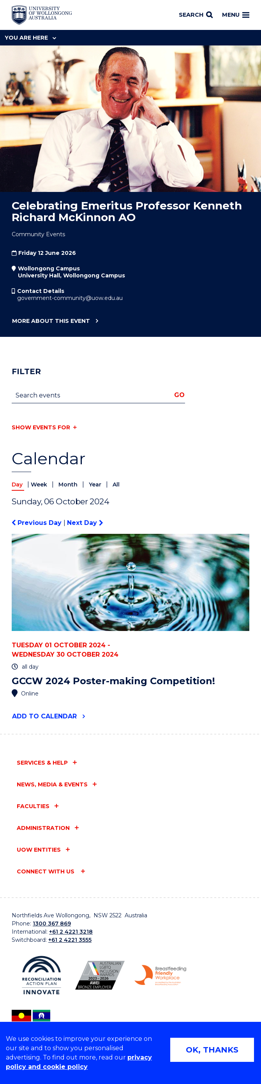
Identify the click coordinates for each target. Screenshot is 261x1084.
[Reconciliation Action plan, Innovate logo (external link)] (41, 975)
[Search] (196, 15)
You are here (30, 37)
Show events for (41, 427)
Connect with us (46, 871)
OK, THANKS (212, 1049)
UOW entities (39, 849)
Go (179, 395)
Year (96, 484)
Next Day (85, 522)
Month (68, 484)
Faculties (33, 806)
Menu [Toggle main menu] (235, 14)
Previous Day (37, 522)
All (116, 484)
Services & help (42, 762)
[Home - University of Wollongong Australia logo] (42, 15)
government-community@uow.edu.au (70, 298)
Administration (43, 827)
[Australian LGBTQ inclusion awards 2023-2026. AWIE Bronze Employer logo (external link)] (100, 975)
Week (40, 484)
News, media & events (52, 784)
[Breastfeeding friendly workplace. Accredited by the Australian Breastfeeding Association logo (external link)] (160, 975)
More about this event (51, 321)
